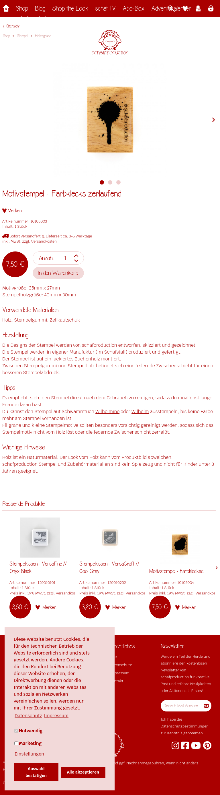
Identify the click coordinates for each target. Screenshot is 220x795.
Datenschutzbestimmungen (185, 726)
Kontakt (116, 681)
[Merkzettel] (185, 9)
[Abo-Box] (133, 10)
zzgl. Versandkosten (39, 241)
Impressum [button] (56, 716)
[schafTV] (105, 10)
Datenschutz (121, 665)
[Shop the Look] (70, 10)
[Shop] (21, 10)
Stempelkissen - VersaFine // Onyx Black (38, 567)
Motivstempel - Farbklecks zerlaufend (61, 194)
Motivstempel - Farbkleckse (176, 571)
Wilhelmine (107, 412)
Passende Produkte (23, 503)
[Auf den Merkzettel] (12, 210)
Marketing (28, 743)
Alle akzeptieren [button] (83, 772)
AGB (113, 657)
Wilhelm (140, 412)
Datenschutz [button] (28, 716)
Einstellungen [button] (29, 754)
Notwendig (28, 731)
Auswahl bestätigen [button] (36, 772)
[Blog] (40, 10)
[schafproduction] (34, 20)
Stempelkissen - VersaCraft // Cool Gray (109, 567)
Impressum (119, 673)
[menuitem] (21, 10)
